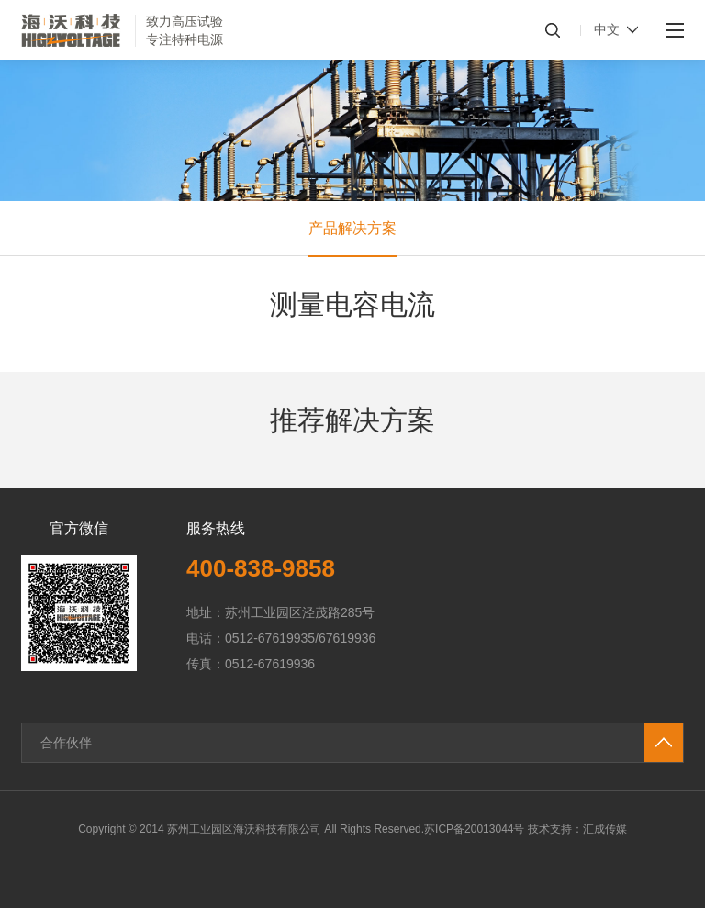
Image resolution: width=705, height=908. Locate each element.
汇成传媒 (605, 829)
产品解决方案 (352, 228)
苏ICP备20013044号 (474, 829)
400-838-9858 (260, 568)
